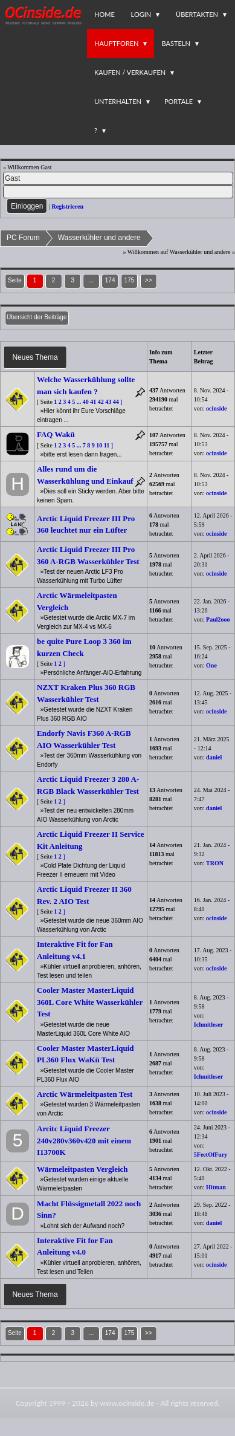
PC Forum (23, 237)
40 (86, 401)
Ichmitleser (208, 1024)
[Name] (118, 178)
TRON (215, 863)
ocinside (216, 408)
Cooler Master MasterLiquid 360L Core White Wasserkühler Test (90, 1002)
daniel (214, 757)
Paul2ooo (218, 619)
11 (106, 445)
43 (108, 401)
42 (101, 401)
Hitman (216, 1187)
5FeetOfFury (211, 1154)
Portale (178, 101)
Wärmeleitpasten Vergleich (82, 1169)
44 (116, 401)
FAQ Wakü (56, 434)
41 (93, 401)
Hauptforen (116, 43)
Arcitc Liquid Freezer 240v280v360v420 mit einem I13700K (84, 1140)
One (211, 665)
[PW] (118, 191)
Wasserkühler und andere (99, 237)
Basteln (175, 43)
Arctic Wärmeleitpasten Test (84, 1094)
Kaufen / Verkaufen (130, 72)
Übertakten (197, 14)
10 (99, 445)
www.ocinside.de (127, 1403)
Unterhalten (117, 101)
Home (104, 14)
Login (141, 14)
